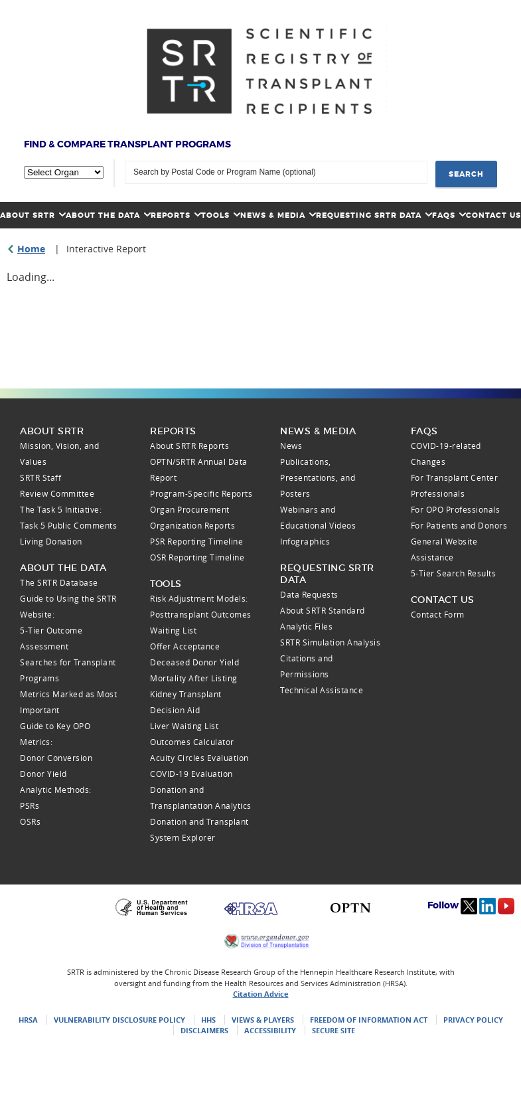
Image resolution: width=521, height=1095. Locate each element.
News (291, 445)
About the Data (108, 215)
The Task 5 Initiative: (61, 509)
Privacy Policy (473, 1020)
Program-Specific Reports (201, 493)
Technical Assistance (321, 690)
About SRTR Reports (189, 445)
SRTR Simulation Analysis (330, 642)
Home (31, 248)
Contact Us (493, 215)
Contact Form (438, 614)
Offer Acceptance (185, 646)
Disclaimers (204, 1030)
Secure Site (333, 1030)
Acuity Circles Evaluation (199, 757)
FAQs (449, 215)
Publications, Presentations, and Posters (317, 477)
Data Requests (309, 594)
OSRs (30, 821)
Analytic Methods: (56, 789)
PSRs (29, 805)
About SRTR (33, 215)
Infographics (305, 541)
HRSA (28, 1020)
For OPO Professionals (455, 509)
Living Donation (51, 541)
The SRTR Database (59, 582)
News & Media (278, 215)
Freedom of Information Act (368, 1020)
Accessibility (270, 1030)
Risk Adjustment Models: (199, 598)
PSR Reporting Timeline (196, 541)
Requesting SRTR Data (374, 215)
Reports (176, 215)
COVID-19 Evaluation (191, 773)
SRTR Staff (40, 477)
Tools (220, 215)
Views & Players (263, 1020)
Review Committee (57, 493)
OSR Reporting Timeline (197, 557)
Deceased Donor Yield (194, 662)
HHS (208, 1020)
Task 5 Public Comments (68, 525)
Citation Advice (261, 994)
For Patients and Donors (459, 525)
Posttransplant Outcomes (201, 614)
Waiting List (173, 630)
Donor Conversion (56, 757)
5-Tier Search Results (453, 573)
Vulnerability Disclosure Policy (119, 1020)
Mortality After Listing (194, 678)
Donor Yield (43, 773)
